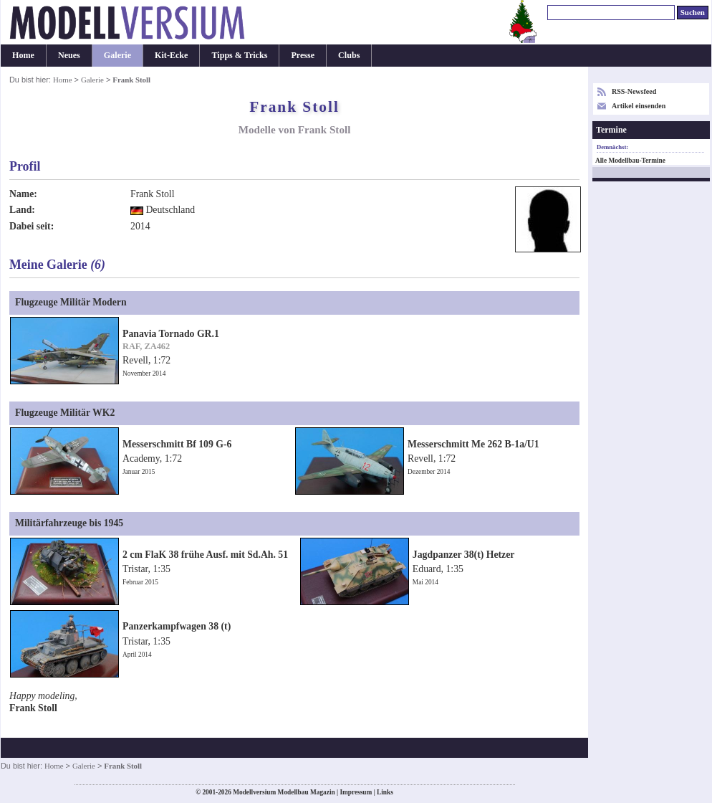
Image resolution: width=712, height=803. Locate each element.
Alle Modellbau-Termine (630, 160)
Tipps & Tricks (239, 55)
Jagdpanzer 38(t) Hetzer (464, 554)
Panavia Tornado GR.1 (170, 333)
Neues (69, 55)
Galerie (117, 55)
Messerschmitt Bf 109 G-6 (176, 444)
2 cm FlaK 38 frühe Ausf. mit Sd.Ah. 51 (205, 554)
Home (23, 55)
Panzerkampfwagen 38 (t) (176, 626)
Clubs (349, 55)
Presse (302, 55)
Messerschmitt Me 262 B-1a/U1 (473, 444)
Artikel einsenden (638, 106)
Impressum (356, 792)
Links (385, 792)
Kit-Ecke (171, 55)
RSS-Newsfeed (634, 91)
